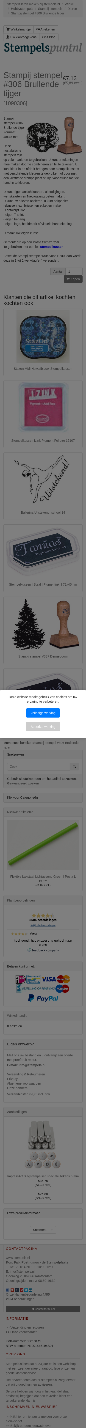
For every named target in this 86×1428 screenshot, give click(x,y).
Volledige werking (43, 713)
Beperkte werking (43, 727)
